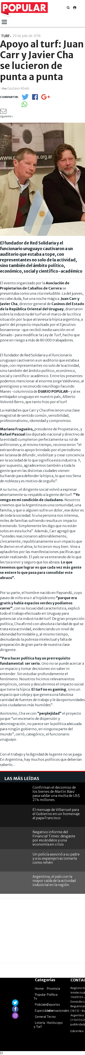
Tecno (51, 1017)
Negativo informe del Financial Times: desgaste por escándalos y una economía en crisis (54, 838)
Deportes (53, 1005)
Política (52, 995)
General (40, 1017)
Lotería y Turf (39, 1025)
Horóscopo (55, 1023)
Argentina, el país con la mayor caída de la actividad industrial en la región (54, 880)
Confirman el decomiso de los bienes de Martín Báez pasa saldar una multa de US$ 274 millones (56, 793)
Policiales (41, 1005)
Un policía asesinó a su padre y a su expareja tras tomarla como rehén (56, 858)
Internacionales (58, 1011)
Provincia (53, 989)
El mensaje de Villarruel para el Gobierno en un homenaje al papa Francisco (56, 813)
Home (39, 989)
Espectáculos (44, 1011)
